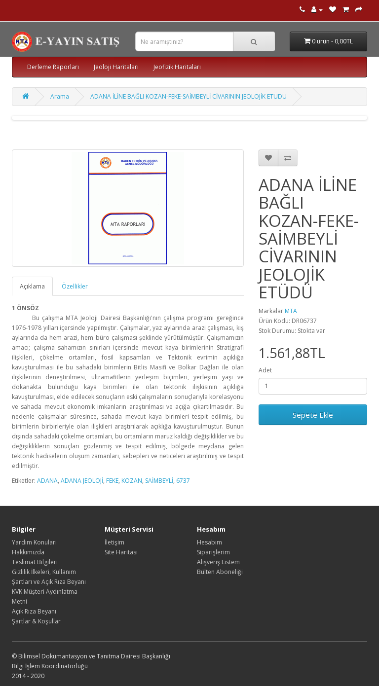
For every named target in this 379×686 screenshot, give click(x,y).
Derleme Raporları (53, 67)
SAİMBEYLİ (159, 480)
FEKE (112, 480)
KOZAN (131, 480)
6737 (183, 480)
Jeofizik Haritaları (177, 67)
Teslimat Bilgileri (35, 562)
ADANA (47, 480)
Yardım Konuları (34, 542)
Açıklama (32, 286)
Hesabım (209, 542)
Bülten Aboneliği (220, 572)
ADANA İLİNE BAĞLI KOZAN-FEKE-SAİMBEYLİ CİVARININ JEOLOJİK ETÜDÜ (188, 96)
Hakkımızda (28, 552)
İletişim (114, 542)
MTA (291, 311)
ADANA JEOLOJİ (82, 480)
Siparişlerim (213, 552)
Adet (265, 370)
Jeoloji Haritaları (116, 67)
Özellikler (75, 286)
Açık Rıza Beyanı (34, 611)
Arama (59, 96)
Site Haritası (121, 552)
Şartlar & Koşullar (36, 621)
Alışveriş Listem (218, 562)
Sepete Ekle (313, 415)
